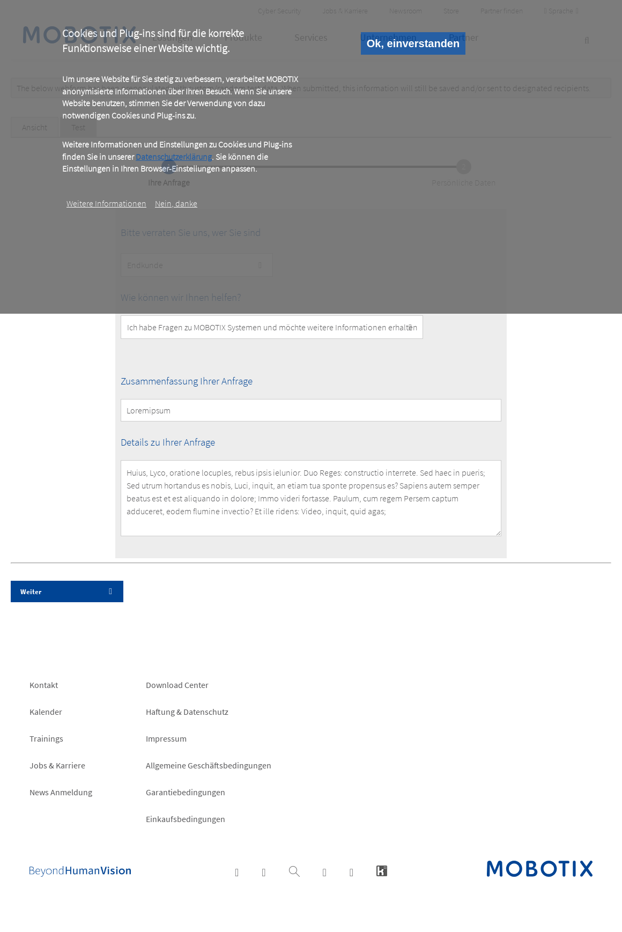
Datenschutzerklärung (174, 156)
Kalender (45, 711)
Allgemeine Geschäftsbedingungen (208, 765)
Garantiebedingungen (185, 792)
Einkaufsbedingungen (185, 818)
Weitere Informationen (106, 203)
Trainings (46, 738)
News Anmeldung (60, 792)
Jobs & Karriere (57, 765)
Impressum (166, 738)
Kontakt (43, 684)
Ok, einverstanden (413, 43)
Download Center (177, 684)
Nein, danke (176, 203)
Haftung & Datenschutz (187, 711)
